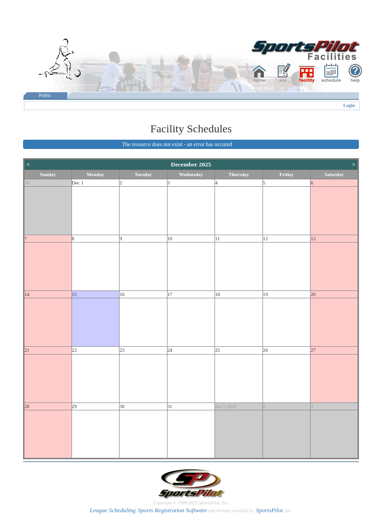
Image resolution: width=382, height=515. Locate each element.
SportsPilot (269, 510)
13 (313, 238)
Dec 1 (78, 182)
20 (313, 294)
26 (265, 350)
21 (27, 350)
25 (217, 350)
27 (313, 350)
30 (27, 182)
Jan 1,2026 (225, 406)
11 (217, 238)
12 (265, 238)
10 (170, 238)
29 (74, 406)
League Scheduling (112, 510)
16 (122, 294)
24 (170, 350)
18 (217, 294)
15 (74, 294)
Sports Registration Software (172, 510)
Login (349, 105)
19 (265, 294)
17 (170, 294)
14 (27, 294)
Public (45, 95)
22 (74, 350)
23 (122, 350)
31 (170, 406)
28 (27, 406)
